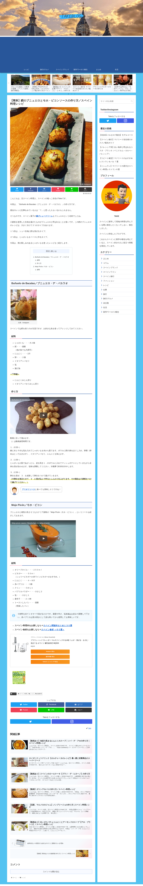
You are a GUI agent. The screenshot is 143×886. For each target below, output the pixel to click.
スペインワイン (109, 272)
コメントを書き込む (51, 864)
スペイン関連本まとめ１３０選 (57, 626)
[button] (132, 101)
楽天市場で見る (59, 652)
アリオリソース (28, 490)
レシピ (13, 684)
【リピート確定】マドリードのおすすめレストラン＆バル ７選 (116, 160)
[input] (116, 101)
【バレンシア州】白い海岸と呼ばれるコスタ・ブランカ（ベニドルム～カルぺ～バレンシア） (116, 150)
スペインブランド (110, 268)
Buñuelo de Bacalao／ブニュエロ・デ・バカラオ (52, 257)
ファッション (108, 281)
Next (134, 83)
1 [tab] (68, 94)
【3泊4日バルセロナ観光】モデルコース (116, 135)
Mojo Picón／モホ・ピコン (44, 267)
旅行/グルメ (108, 299)
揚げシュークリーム (44, 216)
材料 (37, 260)
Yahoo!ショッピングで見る (79, 652)
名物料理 (38, 684)
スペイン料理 (22, 684)
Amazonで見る (40, 652)
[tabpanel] (20, 83)
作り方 (38, 264)
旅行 (105, 294)
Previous (9, 83)
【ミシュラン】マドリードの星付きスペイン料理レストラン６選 (116, 167)
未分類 (106, 303)
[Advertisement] (71, 51)
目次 (48, 251)
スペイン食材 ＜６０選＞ (53, 630)
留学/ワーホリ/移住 (111, 312)
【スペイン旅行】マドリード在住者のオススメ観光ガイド (116, 141)
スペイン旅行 (108, 276)
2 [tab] (71, 94)
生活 (105, 307)
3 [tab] (75, 94)
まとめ (106, 259)
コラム (106, 263)
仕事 (105, 290)
